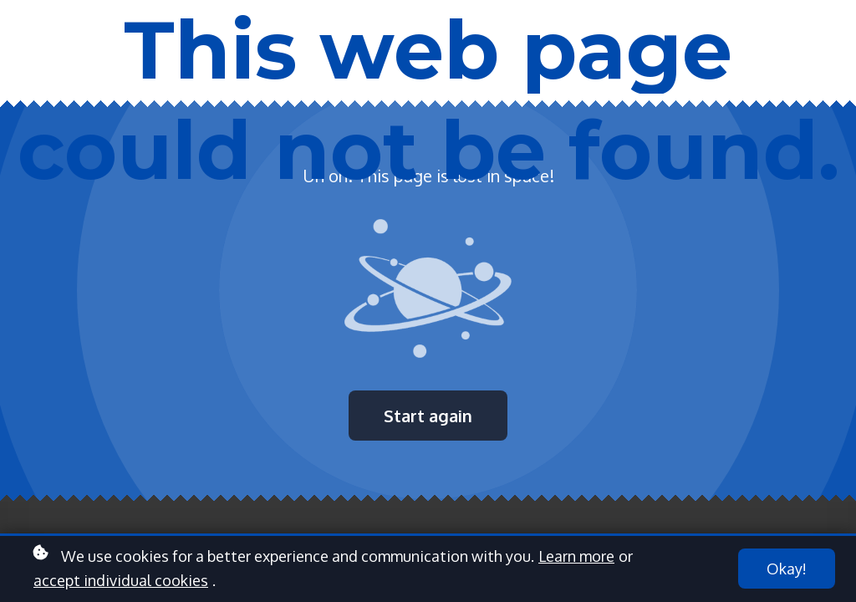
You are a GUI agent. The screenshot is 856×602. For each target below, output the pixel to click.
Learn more (576, 556)
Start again (428, 415)
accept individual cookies (120, 580)
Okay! (787, 568)
